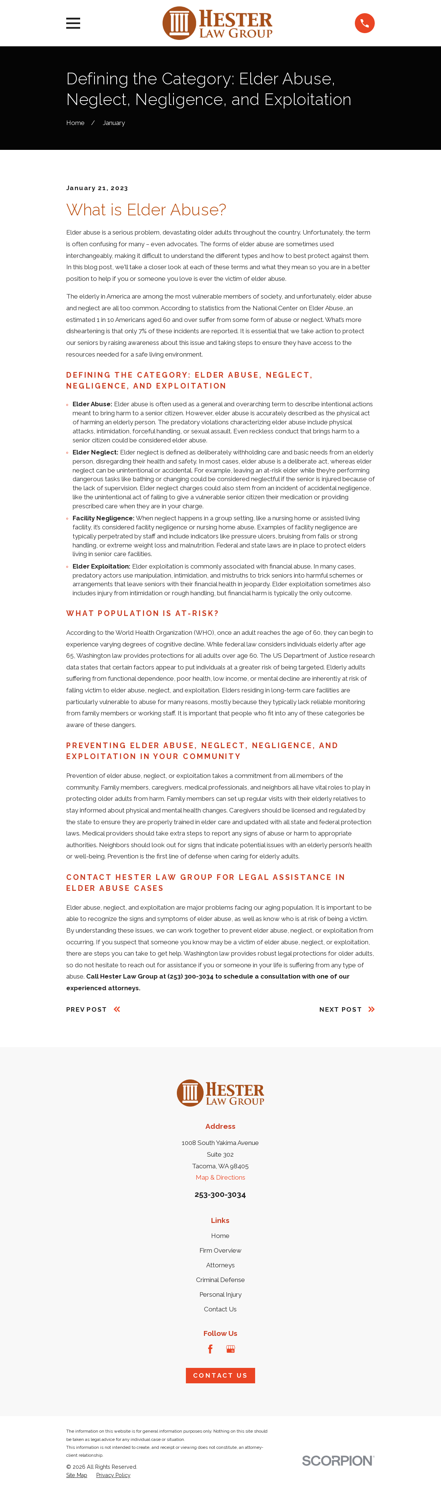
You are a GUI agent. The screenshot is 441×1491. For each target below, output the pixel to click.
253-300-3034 (220, 1194)
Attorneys (220, 1265)
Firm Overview (220, 1250)
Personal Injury (220, 1294)
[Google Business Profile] (230, 1349)
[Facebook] (210, 1349)
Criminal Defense (220, 1280)
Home (220, 1235)
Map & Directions (220, 1177)
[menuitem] (76, 1475)
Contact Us (220, 1309)
